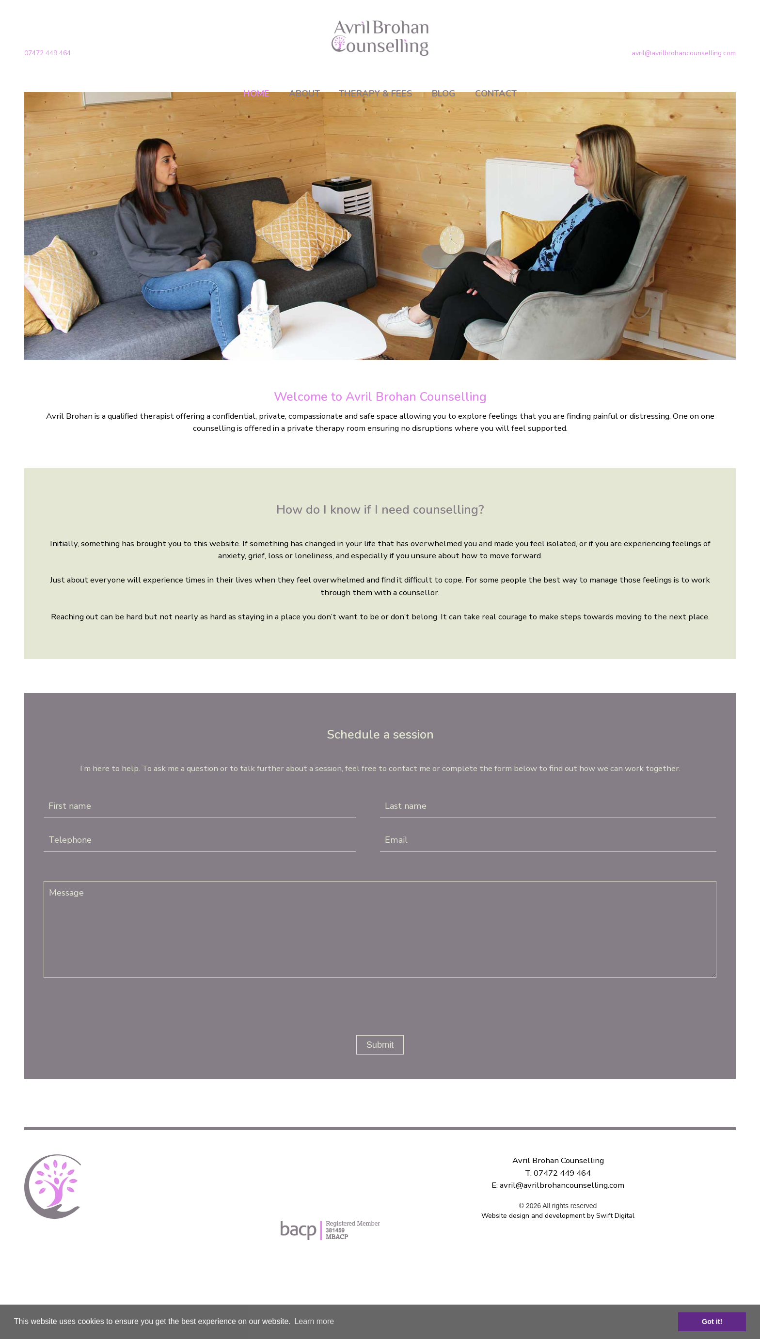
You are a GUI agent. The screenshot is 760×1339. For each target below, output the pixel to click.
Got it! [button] (712, 1321)
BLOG (444, 93)
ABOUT (304, 93)
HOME (256, 93)
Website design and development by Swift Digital (557, 1215)
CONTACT (496, 93)
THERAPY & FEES (375, 93)
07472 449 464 (47, 53)
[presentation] (376, 1002)
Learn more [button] (314, 1321)
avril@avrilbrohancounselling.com (684, 53)
